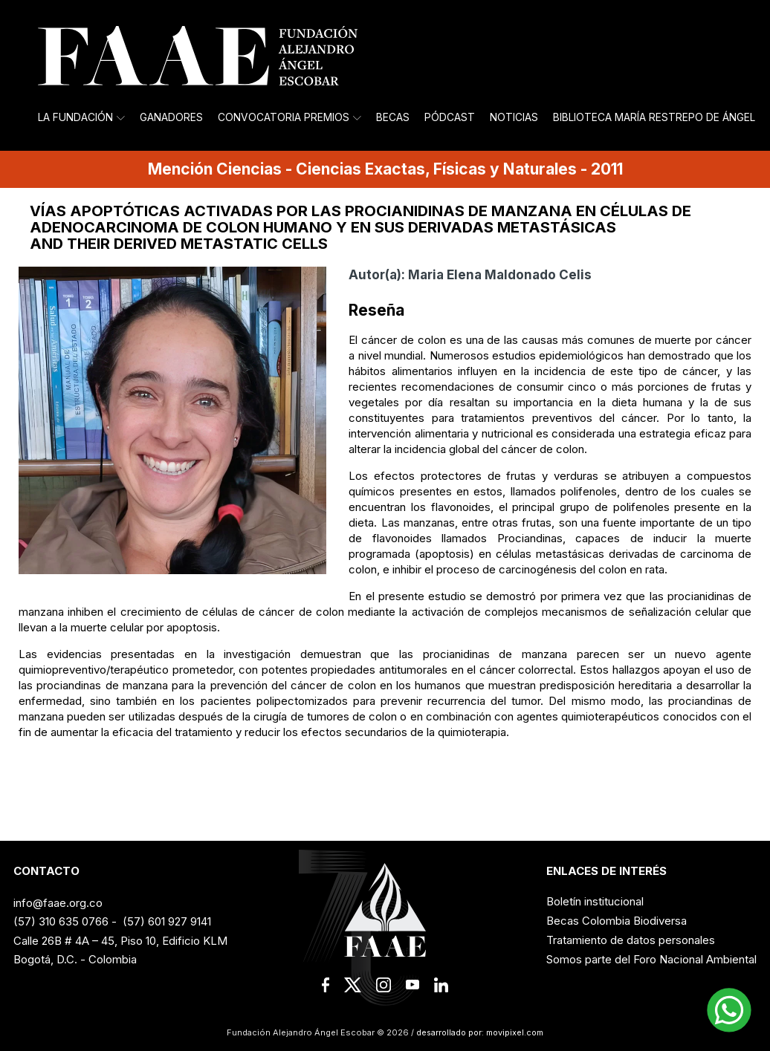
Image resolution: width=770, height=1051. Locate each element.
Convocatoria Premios (289, 117)
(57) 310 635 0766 (61, 921)
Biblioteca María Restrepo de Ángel (654, 117)
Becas (393, 117)
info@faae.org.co (58, 903)
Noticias (514, 117)
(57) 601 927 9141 (167, 921)
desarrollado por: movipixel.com (479, 1032)
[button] (729, 1010)
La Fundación (81, 117)
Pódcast (449, 117)
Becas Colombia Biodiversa (616, 921)
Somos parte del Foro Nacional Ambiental (651, 959)
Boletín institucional (595, 901)
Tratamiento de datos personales (630, 940)
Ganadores (171, 117)
